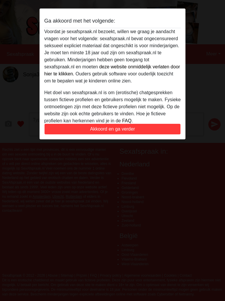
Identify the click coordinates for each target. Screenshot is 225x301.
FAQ (127, 120)
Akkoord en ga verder (112, 128)
